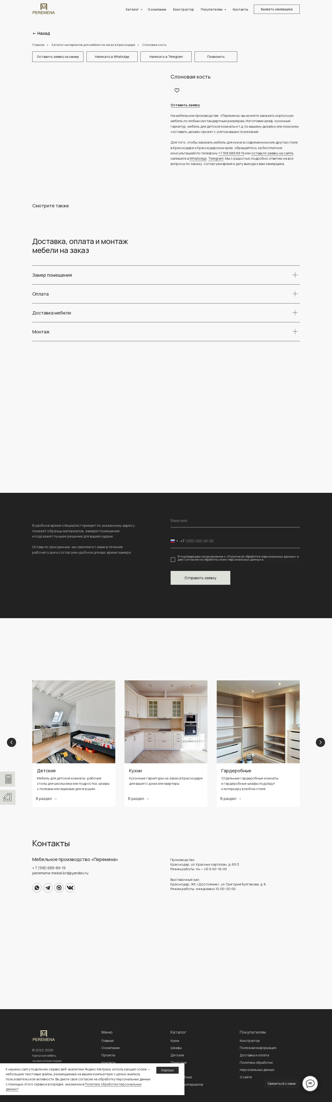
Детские (46, 770)
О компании (157, 9)
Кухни (135, 770)
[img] (37, 887)
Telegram (216, 158)
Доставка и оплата (254, 1055)
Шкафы (176, 1048)
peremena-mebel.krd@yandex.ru (60, 873)
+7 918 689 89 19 (231, 153)
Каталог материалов (187, 1084)
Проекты (108, 1055)
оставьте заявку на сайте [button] (272, 153)
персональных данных (257, 1069)
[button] (277, 9)
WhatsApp (198, 158)
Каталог (132, 9)
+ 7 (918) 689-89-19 (48, 867)
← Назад (41, 33)
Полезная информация (258, 1048)
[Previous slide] (11, 743)
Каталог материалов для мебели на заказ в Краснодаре (93, 45)
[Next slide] (320, 743)
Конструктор (183, 9)
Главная (38, 45)
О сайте (246, 1077)
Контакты (240, 9)
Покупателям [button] (212, 9)
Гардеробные (236, 770)
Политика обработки (256, 1062)
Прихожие (179, 1062)
